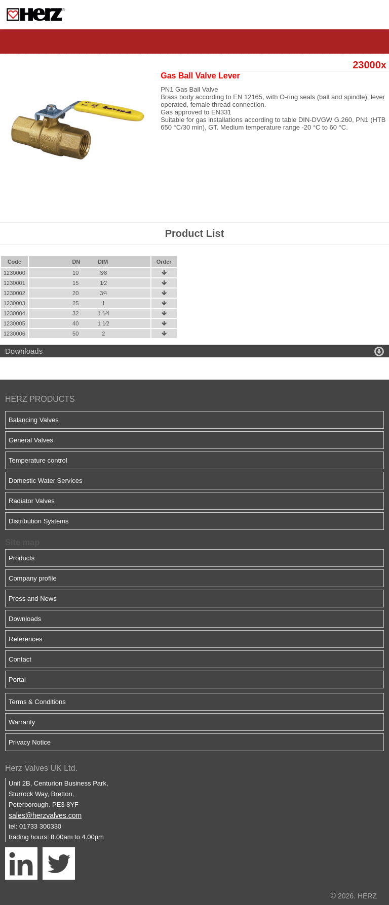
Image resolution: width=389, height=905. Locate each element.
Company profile (33, 578)
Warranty (22, 722)
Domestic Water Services (45, 480)
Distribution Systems (38, 521)
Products (21, 558)
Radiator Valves (32, 501)
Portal (17, 679)
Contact (20, 659)
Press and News (33, 598)
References (25, 639)
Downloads (25, 619)
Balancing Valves (34, 420)
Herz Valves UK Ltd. (41, 768)
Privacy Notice (30, 742)
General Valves (31, 440)
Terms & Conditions (37, 702)
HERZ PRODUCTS (40, 399)
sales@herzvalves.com (45, 815)
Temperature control (38, 460)
